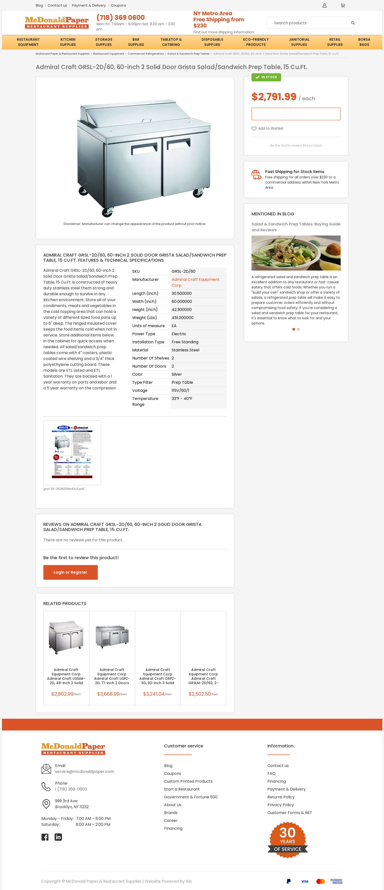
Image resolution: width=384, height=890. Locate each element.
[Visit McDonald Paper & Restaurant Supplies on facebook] (45, 837)
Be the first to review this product (296, 145)
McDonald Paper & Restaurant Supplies (63, 54)
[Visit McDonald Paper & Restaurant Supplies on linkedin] (58, 837)
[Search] (313, 23)
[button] (293, 329)
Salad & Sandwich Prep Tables (189, 54)
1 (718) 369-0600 (71, 789)
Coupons (118, 5)
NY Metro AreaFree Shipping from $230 (218, 19)
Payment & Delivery (89, 5)
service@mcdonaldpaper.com (84, 771)
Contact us (57, 5)
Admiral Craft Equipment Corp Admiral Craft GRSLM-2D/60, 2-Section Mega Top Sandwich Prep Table (203, 679)
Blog (39, 5)
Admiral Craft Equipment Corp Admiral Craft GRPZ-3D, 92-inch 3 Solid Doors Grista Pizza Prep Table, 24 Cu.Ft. (157, 679)
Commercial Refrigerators (146, 54)
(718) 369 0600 (120, 17)
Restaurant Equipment (108, 54)
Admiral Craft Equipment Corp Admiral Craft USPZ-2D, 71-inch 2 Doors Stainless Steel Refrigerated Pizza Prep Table (112, 679)
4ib (189, 881)
